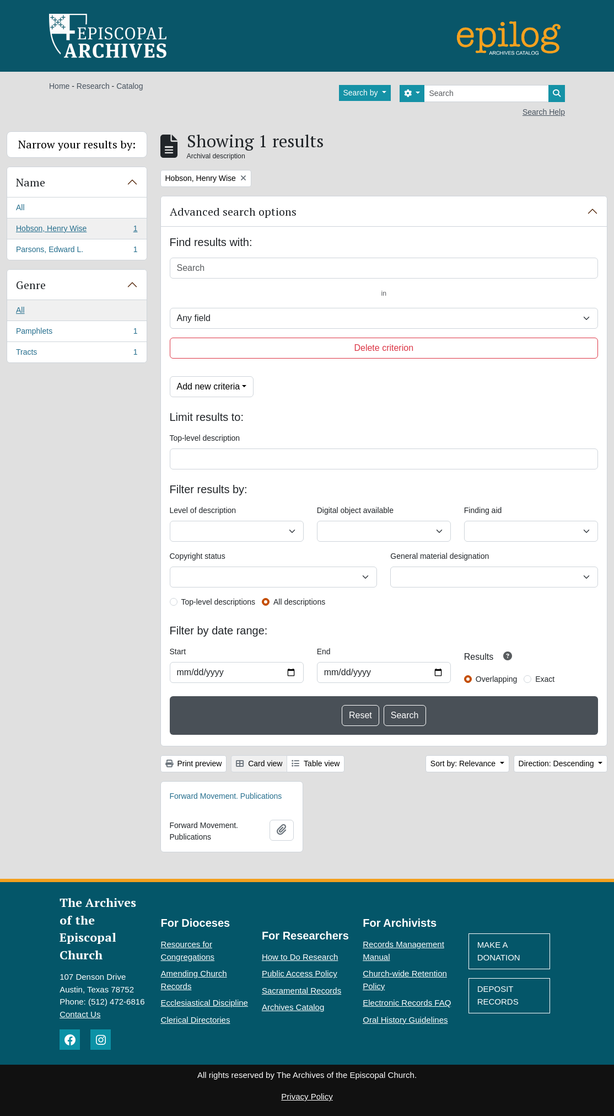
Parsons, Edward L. (76, 251)
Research (93, 86)
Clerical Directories (195, 1019)
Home (59, 86)
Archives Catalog (293, 1007)
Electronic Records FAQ (407, 1002)
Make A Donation (498, 951)
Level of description (203, 510)
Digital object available (355, 510)
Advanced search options (233, 211)
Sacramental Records (301, 990)
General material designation (439, 556)
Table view (316, 763)
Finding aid (483, 510)
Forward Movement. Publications (226, 796)
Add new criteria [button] (208, 386)
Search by (361, 92)
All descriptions (299, 601)
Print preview (193, 763)
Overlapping (497, 679)
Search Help (544, 112)
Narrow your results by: (77, 144)
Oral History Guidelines (405, 1019)
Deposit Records (498, 995)
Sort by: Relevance (464, 763)
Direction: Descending (557, 763)
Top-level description (205, 438)
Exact (544, 679)
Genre (31, 284)
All (20, 207)
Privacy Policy (306, 1096)
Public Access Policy (299, 973)
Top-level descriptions (218, 601)
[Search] (486, 93)
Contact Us (80, 1014)
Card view (259, 763)
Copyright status (197, 556)
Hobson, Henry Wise (76, 230)
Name (30, 182)
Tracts (76, 354)
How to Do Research (300, 957)
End (324, 651)
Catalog (129, 86)
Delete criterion (383, 348)
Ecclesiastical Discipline (204, 1002)
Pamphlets (76, 333)
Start (178, 651)
